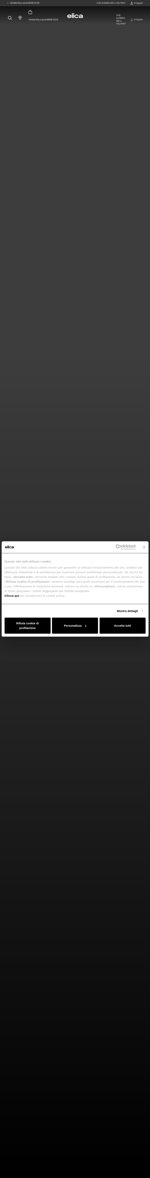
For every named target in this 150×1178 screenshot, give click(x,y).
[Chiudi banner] (144, 547)
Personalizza (75, 625)
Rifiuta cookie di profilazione (27, 626)
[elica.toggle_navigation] (9, 8)
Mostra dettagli (127, 610)
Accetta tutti (122, 625)
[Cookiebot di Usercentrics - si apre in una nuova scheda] (118, 547)
